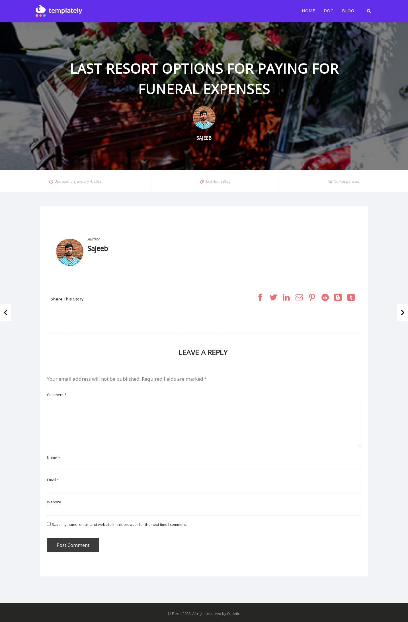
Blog (348, 11)
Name (53, 457)
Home (308, 11)
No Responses (346, 181)
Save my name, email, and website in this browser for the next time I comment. (119, 524)
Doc (328, 11)
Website (54, 501)
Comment (56, 394)
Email (53, 479)
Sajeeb (97, 248)
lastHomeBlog (218, 181)
